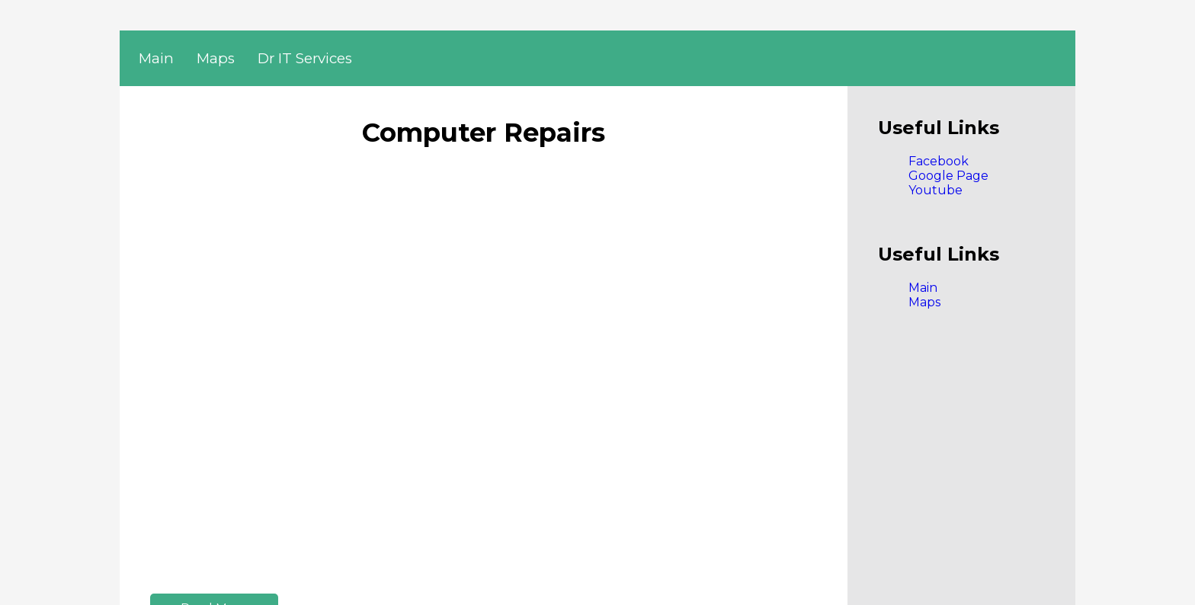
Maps (216, 58)
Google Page (948, 175)
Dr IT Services (305, 58)
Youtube (935, 190)
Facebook (938, 161)
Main (156, 58)
